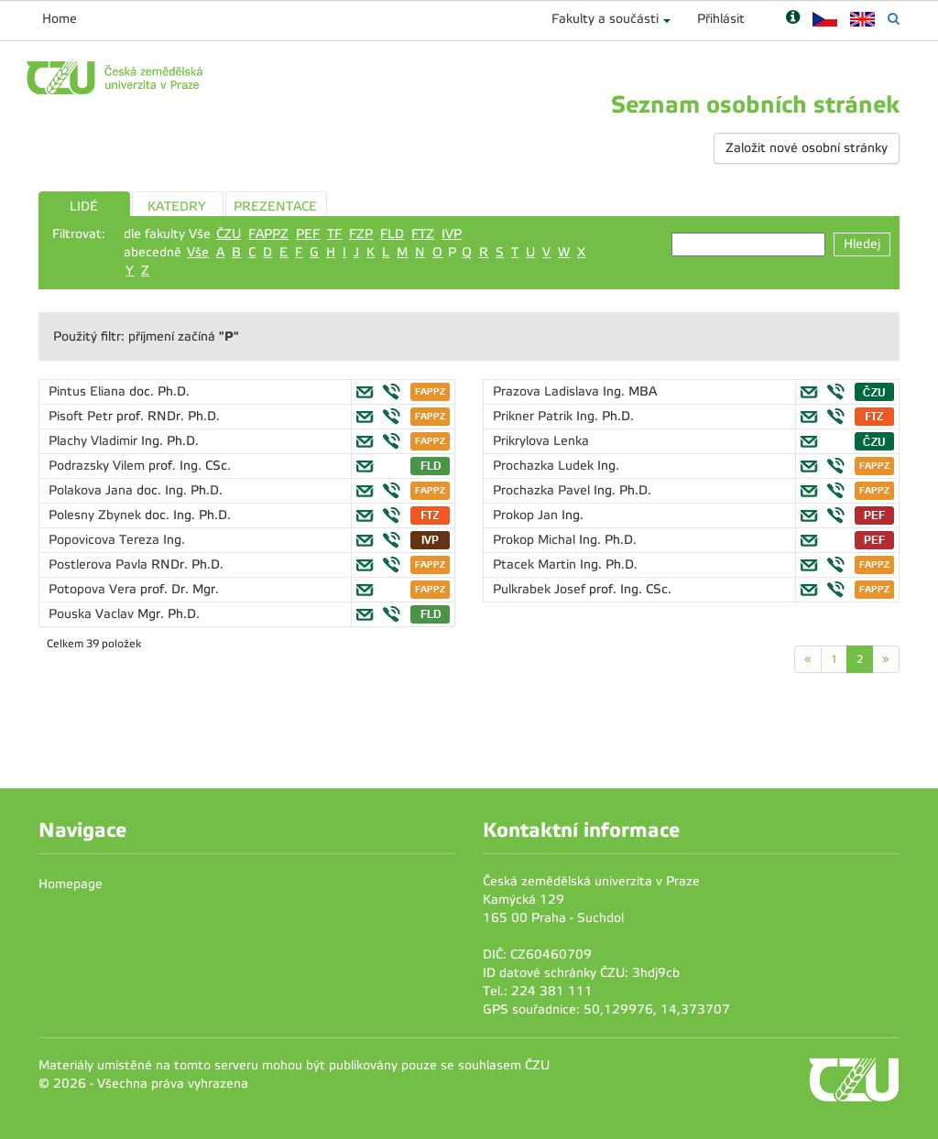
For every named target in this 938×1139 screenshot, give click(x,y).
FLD (392, 234)
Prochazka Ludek (545, 465)
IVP (452, 234)
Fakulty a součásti (605, 19)
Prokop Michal (536, 540)
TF (334, 234)
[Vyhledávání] (894, 19)
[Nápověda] (793, 19)
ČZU (228, 234)
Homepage (70, 884)
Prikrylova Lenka (541, 441)
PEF (308, 234)
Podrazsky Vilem (98, 465)
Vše (198, 252)
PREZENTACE (275, 206)
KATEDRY (176, 206)
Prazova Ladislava (548, 391)
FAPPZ (268, 234)
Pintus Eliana (89, 391)
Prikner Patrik (534, 416)
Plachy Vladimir (95, 441)
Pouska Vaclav (93, 614)
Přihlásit (721, 19)
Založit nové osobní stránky (806, 148)
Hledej (862, 244)
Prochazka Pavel (543, 490)
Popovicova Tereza (106, 540)
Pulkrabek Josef (541, 589)
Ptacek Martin (536, 564)
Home (59, 19)
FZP (361, 234)
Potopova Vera (94, 589)
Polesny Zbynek (97, 515)
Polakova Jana (92, 490)
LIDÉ (84, 206)
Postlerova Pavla (100, 564)
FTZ (422, 234)
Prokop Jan (527, 515)
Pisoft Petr (82, 416)
